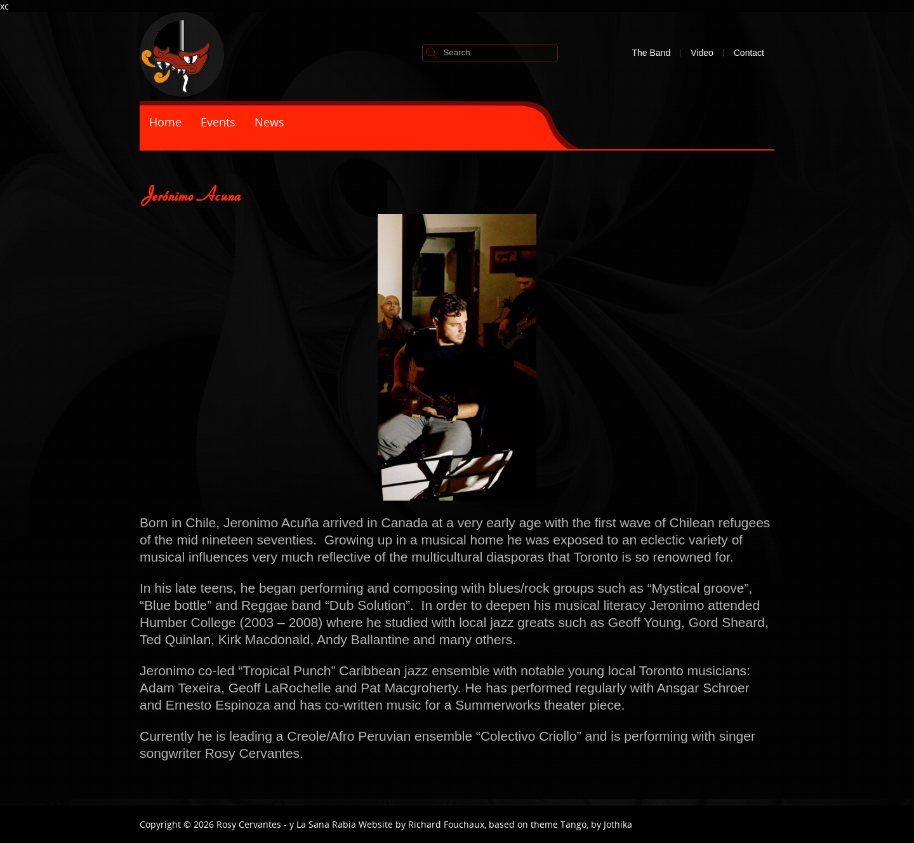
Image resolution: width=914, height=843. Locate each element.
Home (165, 122)
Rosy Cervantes (248, 824)
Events (218, 122)
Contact (749, 53)
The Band (651, 53)
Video (702, 53)
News (269, 122)
